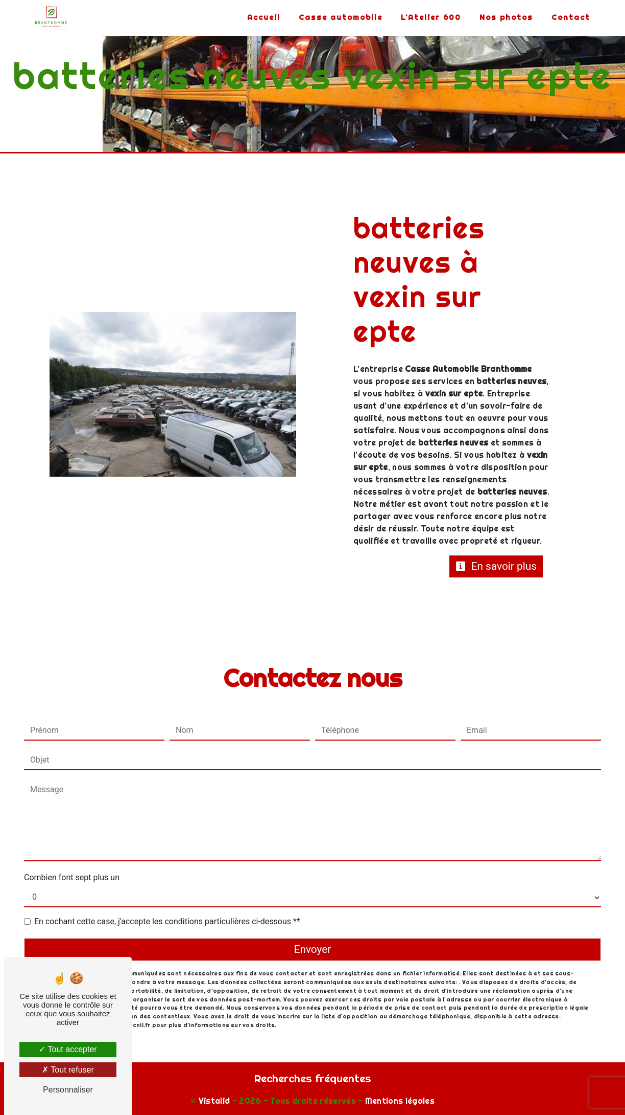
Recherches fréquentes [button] (312, 1078)
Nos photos (506, 17)
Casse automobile (340, 17)
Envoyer (312, 949)
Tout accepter (68, 1049)
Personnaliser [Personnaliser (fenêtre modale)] (68, 1089)
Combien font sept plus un (71, 877)
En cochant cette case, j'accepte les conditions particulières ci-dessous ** (167, 921)
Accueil (263, 17)
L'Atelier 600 (431, 17)
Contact (570, 17)
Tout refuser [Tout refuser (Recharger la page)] (68, 1069)
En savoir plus (496, 566)
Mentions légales (399, 1101)
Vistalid (214, 1101)
